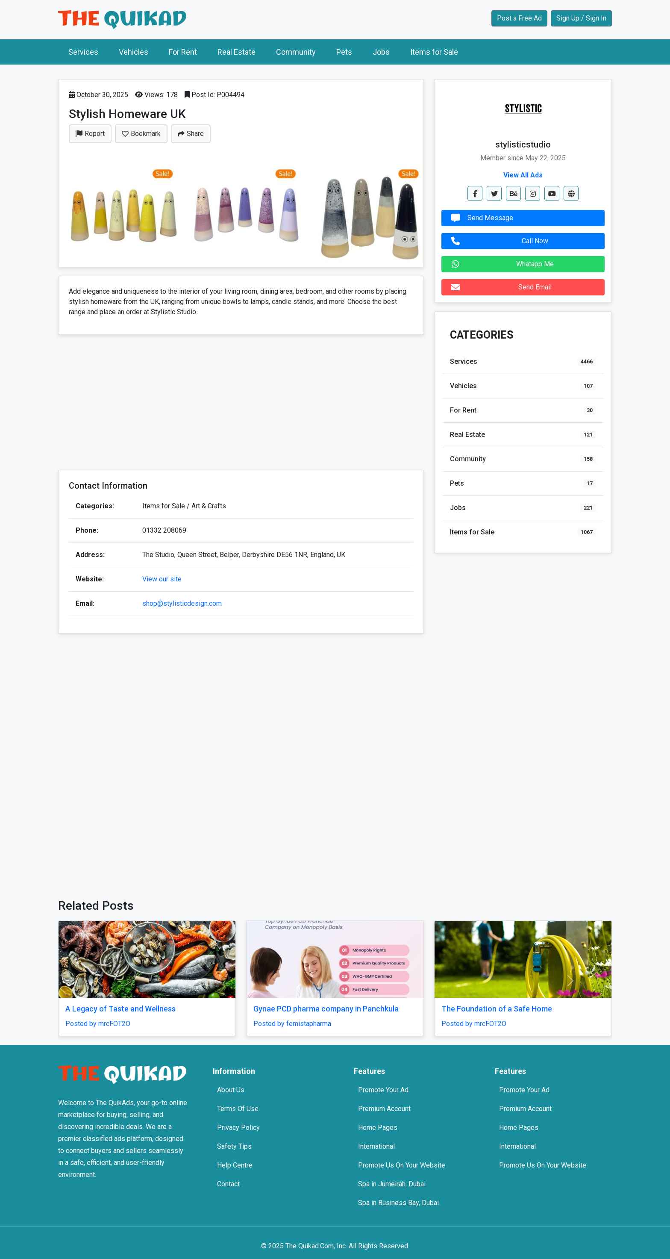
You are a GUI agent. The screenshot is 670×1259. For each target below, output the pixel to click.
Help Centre (235, 1165)
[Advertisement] (241, 403)
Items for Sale (434, 51)
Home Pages (377, 1127)
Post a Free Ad (519, 18)
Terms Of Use (238, 1109)
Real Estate (236, 51)
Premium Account (384, 1109)
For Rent (183, 51)
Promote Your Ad (383, 1090)
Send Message (480, 218)
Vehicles (133, 51)
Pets (344, 51)
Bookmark (141, 134)
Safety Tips (234, 1146)
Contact (228, 1184)
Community (296, 51)
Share (191, 134)
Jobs (381, 51)
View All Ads (523, 175)
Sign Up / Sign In (581, 18)
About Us (230, 1090)
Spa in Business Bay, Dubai (398, 1203)
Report (90, 134)
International (376, 1146)
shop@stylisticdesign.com (182, 603)
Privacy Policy (238, 1127)
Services (83, 51)
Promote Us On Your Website (401, 1165)
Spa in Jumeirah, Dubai (392, 1184)
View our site (162, 579)
